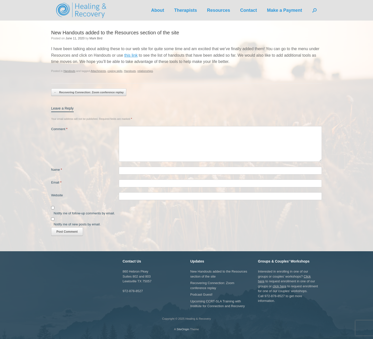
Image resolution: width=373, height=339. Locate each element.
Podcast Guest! (201, 294)
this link (131, 55)
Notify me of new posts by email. (77, 224)
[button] (314, 10)
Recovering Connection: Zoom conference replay (89, 92)
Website (57, 195)
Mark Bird (95, 38)
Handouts (69, 70)
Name (56, 170)
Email (56, 182)
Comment (59, 129)
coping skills (115, 70)
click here (280, 286)
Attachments (98, 70)
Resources (218, 10)
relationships (145, 70)
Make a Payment (284, 10)
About (157, 10)
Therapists (185, 10)
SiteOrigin (182, 329)
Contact (248, 10)
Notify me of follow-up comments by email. (84, 213)
